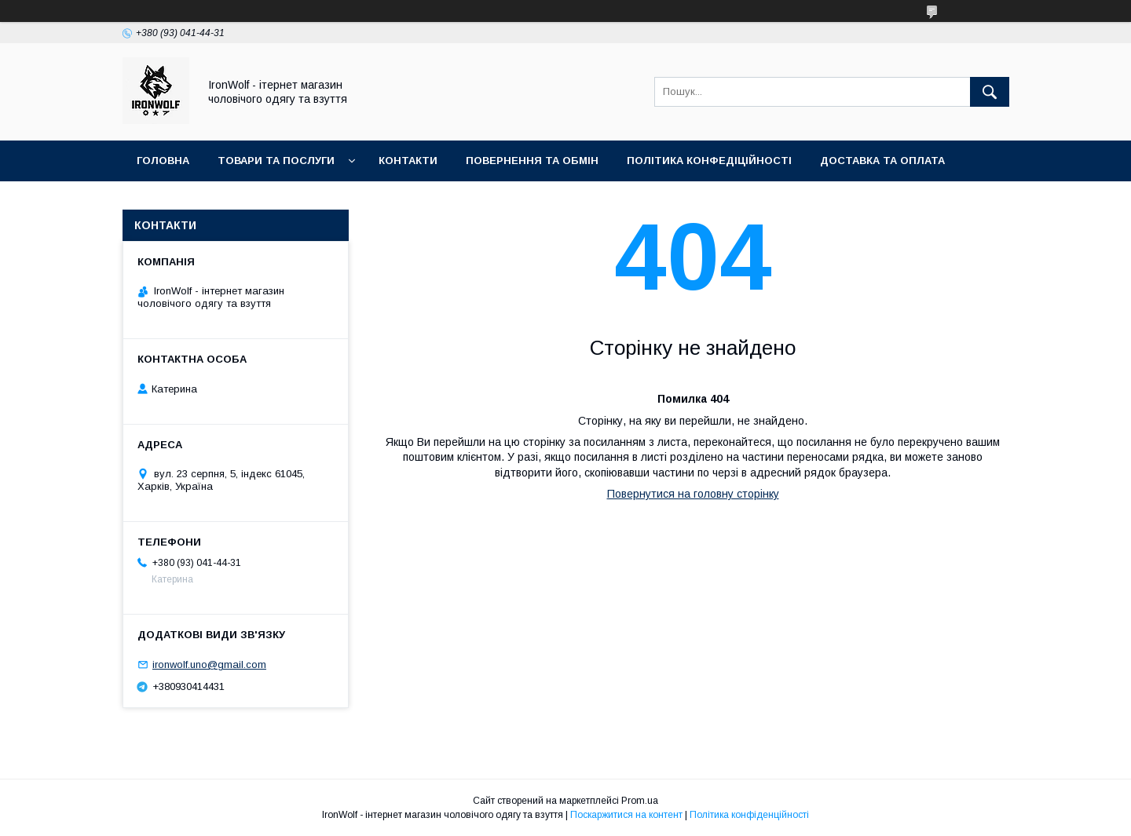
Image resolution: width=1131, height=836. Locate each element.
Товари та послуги (276, 160)
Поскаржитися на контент (626, 814)
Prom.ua (639, 800)
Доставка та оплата (882, 160)
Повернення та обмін (532, 160)
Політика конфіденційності (749, 814)
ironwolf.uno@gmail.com (209, 664)
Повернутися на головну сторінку (693, 493)
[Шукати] (989, 92)
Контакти (408, 160)
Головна (163, 160)
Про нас (161, 201)
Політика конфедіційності (709, 160)
